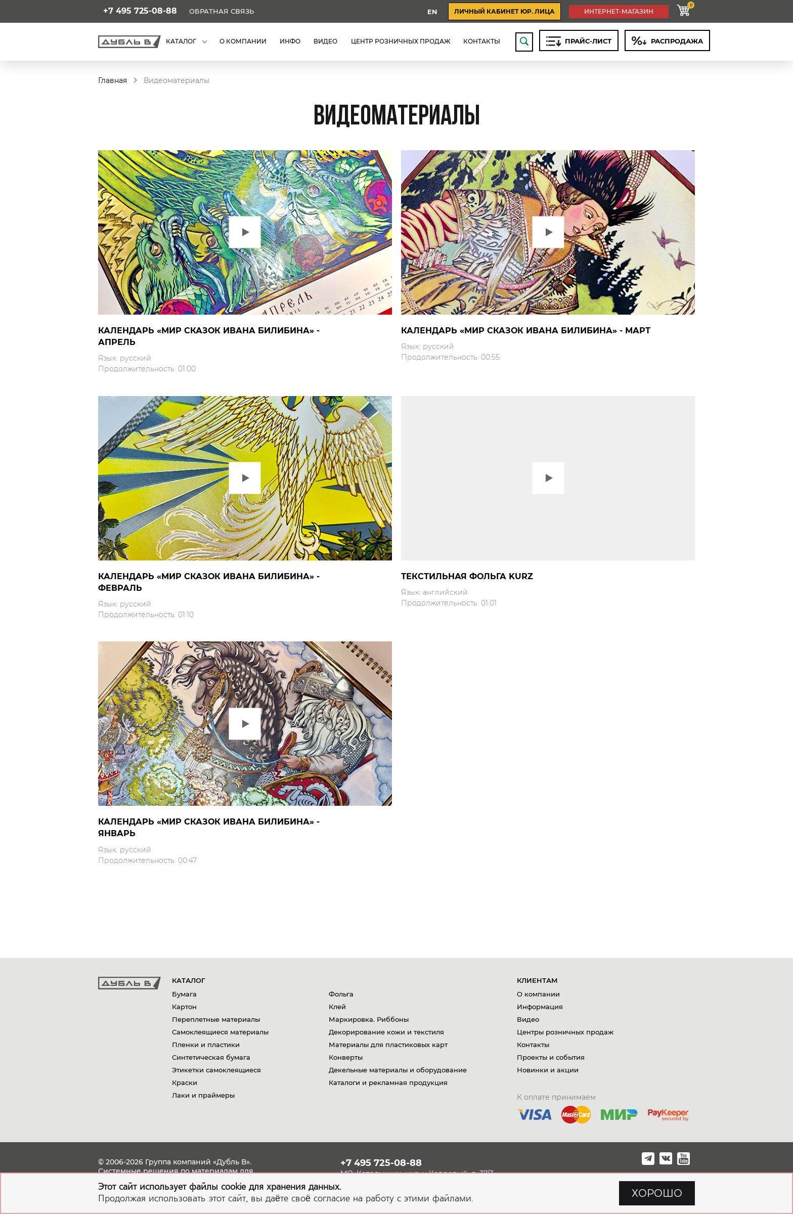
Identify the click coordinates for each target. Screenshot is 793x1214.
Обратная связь (221, 11)
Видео (528, 1019)
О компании (538, 994)
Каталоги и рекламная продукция (388, 1082)
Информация (540, 1007)
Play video (245, 232)
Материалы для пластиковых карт (388, 1044)
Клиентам (537, 980)
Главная (112, 80)
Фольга (341, 994)
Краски (184, 1082)
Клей (337, 1007)
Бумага (184, 994)
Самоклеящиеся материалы (220, 1032)
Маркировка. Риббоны (369, 1019)
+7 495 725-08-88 (140, 11)
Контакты (533, 1044)
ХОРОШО (657, 1193)
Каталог (188, 980)
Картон (184, 1007)
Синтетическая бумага (211, 1057)
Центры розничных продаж (565, 1032)
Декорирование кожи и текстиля (386, 1032)
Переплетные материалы (216, 1019)
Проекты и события (551, 1057)
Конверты (346, 1057)
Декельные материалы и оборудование (398, 1070)
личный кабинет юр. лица (504, 11)
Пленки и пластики (206, 1044)
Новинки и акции (548, 1070)
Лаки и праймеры (203, 1095)
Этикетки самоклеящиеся (216, 1070)
